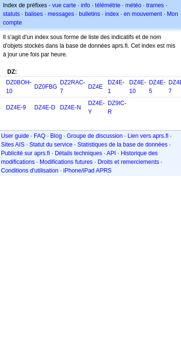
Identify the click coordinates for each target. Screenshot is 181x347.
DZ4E (95, 86)
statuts (11, 14)
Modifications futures (66, 162)
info (85, 5)
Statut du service (50, 144)
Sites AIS (13, 144)
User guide (15, 136)
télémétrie (108, 5)
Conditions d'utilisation (29, 170)
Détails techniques (78, 153)
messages (61, 14)
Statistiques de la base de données (122, 144)
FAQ (39, 136)
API (111, 153)
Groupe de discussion (95, 136)
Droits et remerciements (128, 162)
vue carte (64, 5)
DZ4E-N (70, 107)
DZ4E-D (44, 107)
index (112, 14)
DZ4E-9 (16, 107)
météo (133, 5)
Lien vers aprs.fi (147, 136)
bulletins (89, 14)
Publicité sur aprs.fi (25, 153)
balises (33, 14)
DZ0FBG (45, 86)
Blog (56, 136)
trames (155, 5)
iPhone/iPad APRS (87, 170)
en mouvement (143, 14)
